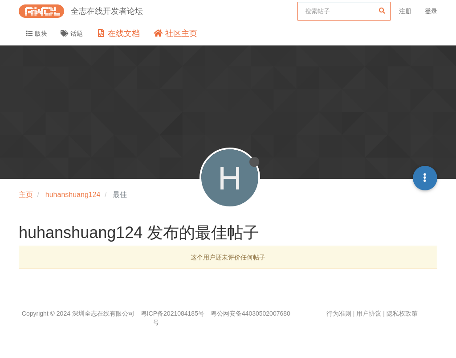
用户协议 (368, 313)
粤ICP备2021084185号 (172, 313)
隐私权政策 (402, 313)
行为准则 (338, 313)
